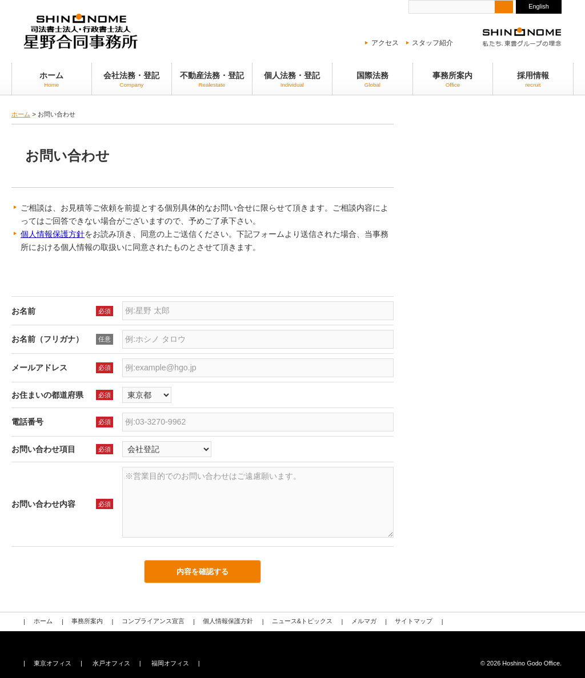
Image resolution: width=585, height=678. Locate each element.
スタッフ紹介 (432, 43)
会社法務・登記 (132, 79)
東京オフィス (52, 663)
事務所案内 (453, 79)
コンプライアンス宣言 (152, 621)
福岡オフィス (170, 663)
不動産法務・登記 (212, 79)
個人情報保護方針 (53, 234)
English (538, 6)
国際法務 (372, 79)
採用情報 (533, 79)
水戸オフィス (111, 663)
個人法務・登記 (292, 79)
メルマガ (361, 621)
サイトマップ (411, 621)
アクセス (385, 43)
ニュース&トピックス (300, 621)
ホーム (51, 79)
